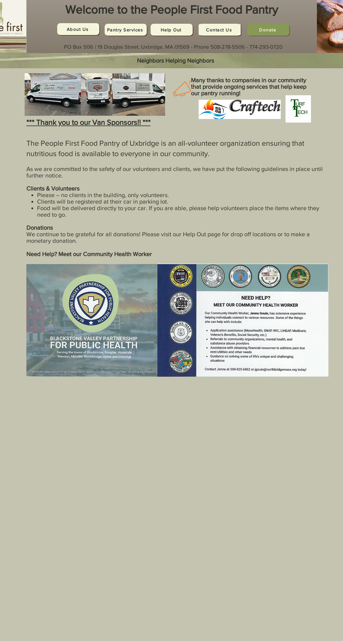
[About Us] (78, 29)
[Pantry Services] (126, 30)
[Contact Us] (220, 30)
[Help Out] (172, 30)
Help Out (194, 234)
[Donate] (268, 30)
